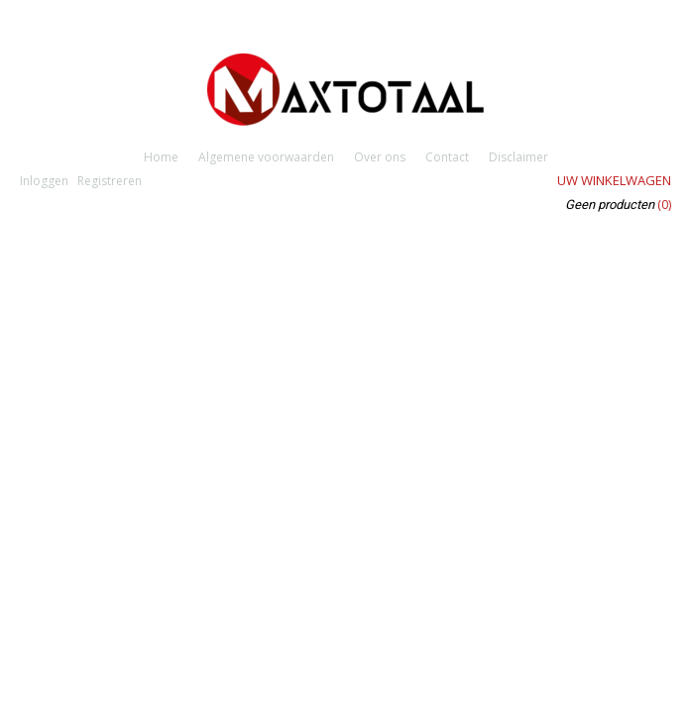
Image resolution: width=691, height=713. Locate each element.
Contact (447, 157)
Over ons (379, 157)
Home (161, 157)
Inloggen (44, 180)
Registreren (109, 180)
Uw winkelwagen (614, 180)
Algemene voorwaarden (266, 157)
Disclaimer (518, 157)
